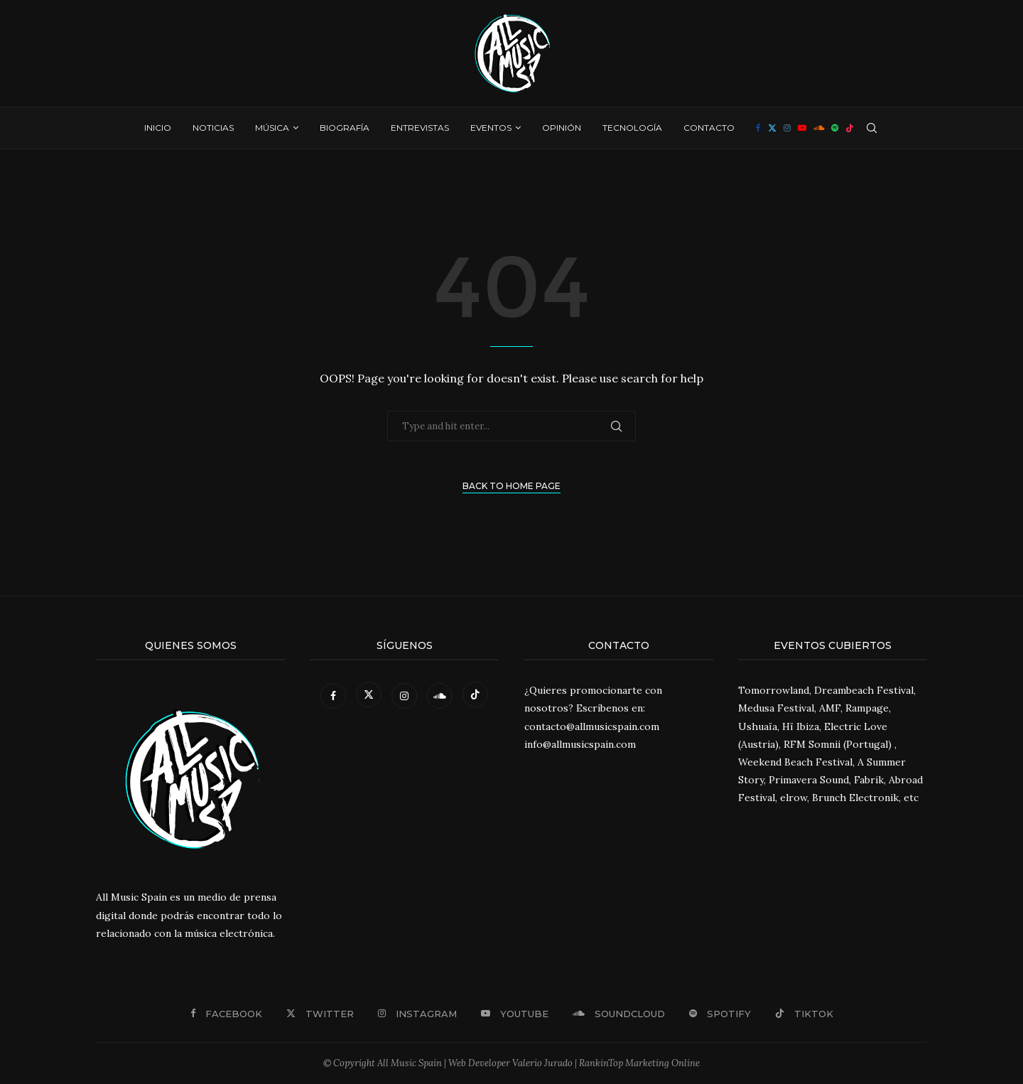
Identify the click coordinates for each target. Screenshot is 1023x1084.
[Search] (872, 128)
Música (272, 127)
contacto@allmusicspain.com (591, 726)
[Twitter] (772, 128)
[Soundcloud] (818, 128)
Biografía (344, 127)
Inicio (157, 127)
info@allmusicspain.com (580, 744)
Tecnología (632, 127)
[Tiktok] (849, 128)
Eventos (491, 127)
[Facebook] (758, 128)
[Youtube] (802, 128)
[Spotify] (834, 128)
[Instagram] (787, 128)
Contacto (709, 127)
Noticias (213, 127)
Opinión (561, 127)
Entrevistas (420, 127)
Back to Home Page (511, 486)
